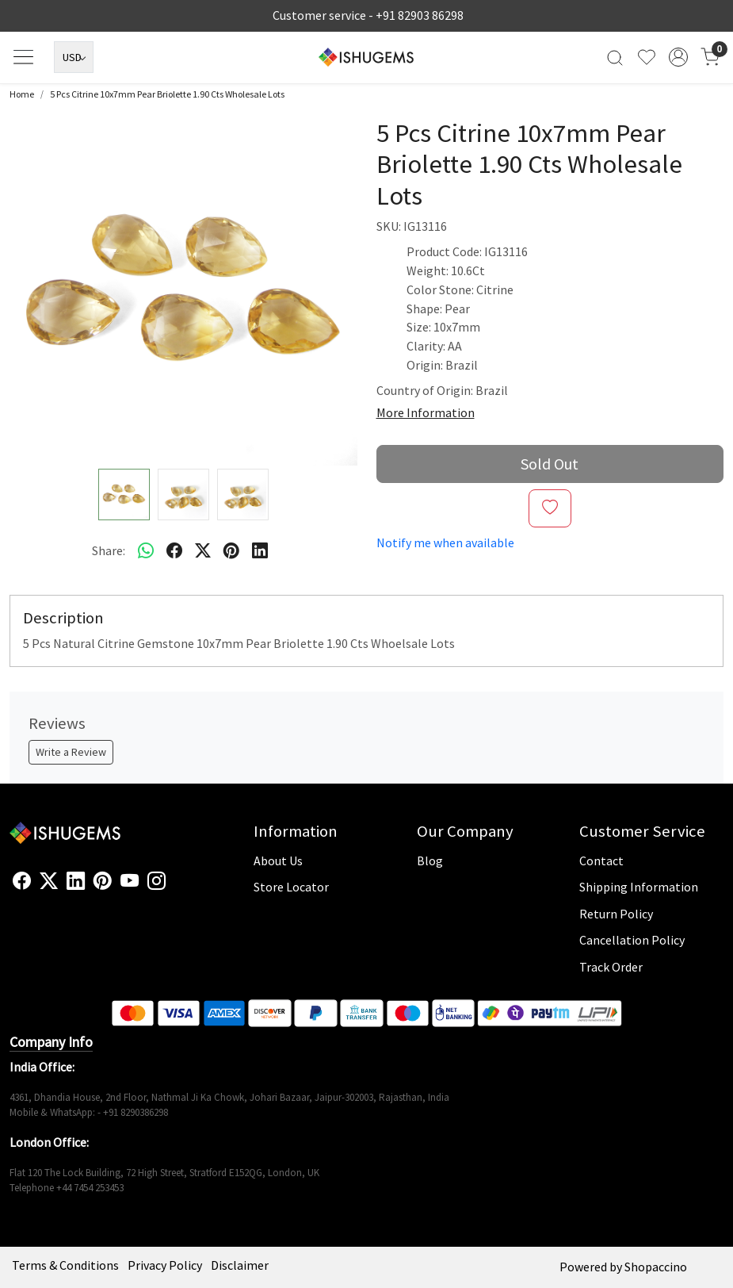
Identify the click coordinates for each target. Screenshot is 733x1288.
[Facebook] (22, 881)
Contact (601, 860)
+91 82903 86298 (420, 15)
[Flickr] (174, 887)
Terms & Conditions (65, 1265)
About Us (278, 860)
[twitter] (203, 551)
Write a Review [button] (71, 752)
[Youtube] (129, 881)
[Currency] (74, 57)
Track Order (611, 967)
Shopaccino (655, 1267)
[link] (615, 57)
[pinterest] (231, 551)
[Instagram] (156, 881)
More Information (425, 412)
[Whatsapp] (146, 551)
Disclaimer (240, 1265)
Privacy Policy (165, 1265)
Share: (108, 550)
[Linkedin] (75, 881)
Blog (430, 860)
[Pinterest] (102, 881)
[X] (48, 881)
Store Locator (291, 887)
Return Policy (616, 914)
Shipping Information (638, 887)
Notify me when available (445, 542)
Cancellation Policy (632, 940)
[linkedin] (260, 551)
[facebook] (174, 551)
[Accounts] (678, 57)
